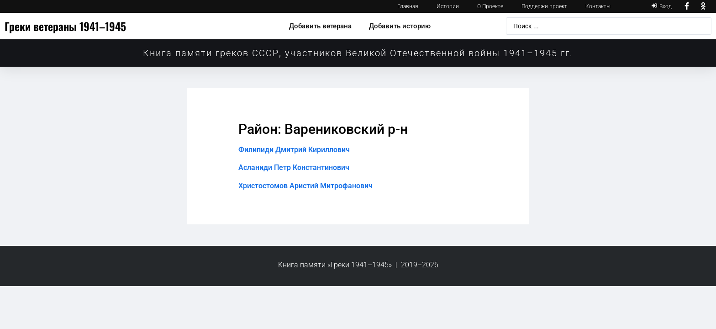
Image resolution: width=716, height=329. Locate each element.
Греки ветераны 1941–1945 (65, 26)
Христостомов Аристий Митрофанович (305, 185)
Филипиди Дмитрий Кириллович (294, 149)
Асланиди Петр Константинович (293, 167)
